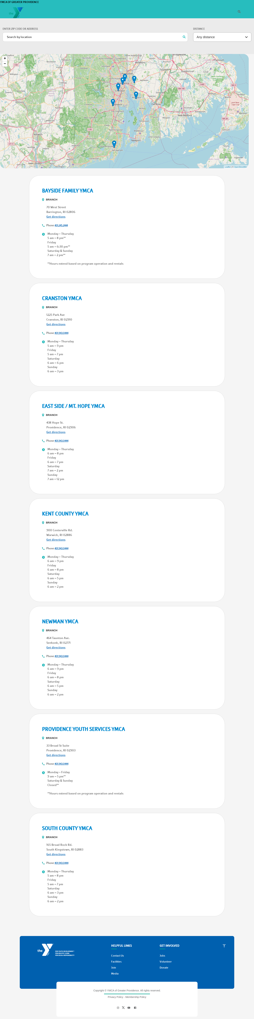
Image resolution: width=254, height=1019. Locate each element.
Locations (183, 21)
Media (115, 955)
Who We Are (203, 10)
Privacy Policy (115, 978)
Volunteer (166, 943)
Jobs (215, 10)
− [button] (5, 45)
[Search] (186, 11)
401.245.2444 (61, 207)
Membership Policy (135, 978)
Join (42, 38)
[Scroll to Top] (224, 927)
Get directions (55, 198)
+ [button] (5, 40)
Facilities (116, 943)
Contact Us (117, 937)
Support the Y (205, 21)
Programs (163, 21)
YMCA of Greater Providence (35, 6)
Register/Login (230, 10)
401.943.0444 (61, 315)
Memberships (141, 21)
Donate (228, 22)
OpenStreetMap (241, 149)
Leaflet (228, 149)
